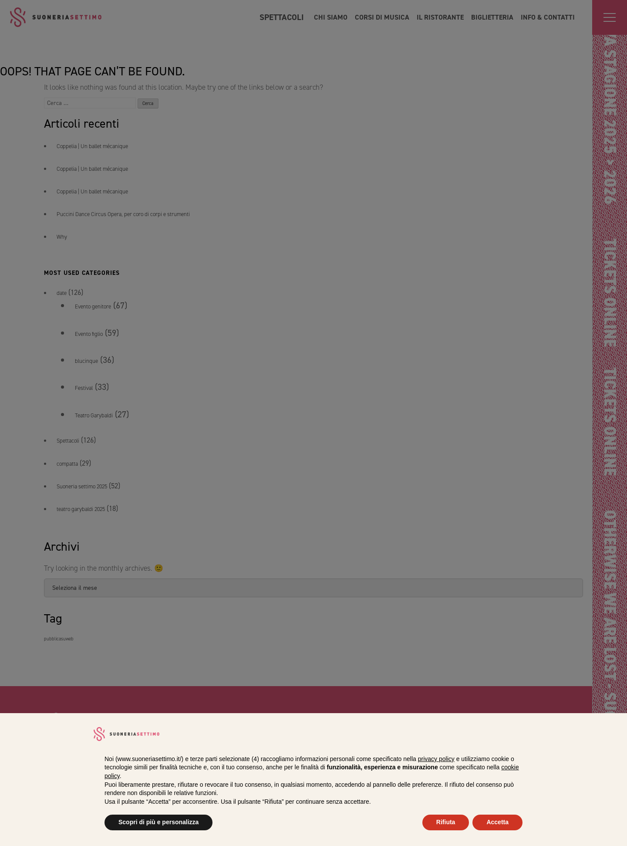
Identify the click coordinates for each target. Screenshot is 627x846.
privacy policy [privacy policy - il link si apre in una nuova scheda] (436, 758)
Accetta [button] (497, 822)
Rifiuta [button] (445, 822)
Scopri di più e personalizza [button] (158, 822)
